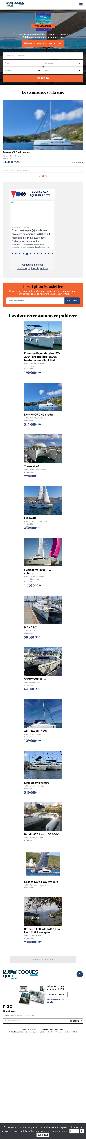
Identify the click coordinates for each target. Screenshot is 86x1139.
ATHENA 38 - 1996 (36, 731)
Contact (43, 1032)
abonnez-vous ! (57, 995)
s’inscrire (72, 301)
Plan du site (33, 1032)
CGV (11, 1032)
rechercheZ (43, 78)
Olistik (75, 1032)
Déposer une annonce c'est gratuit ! (43, 43)
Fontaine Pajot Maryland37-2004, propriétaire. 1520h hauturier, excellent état (42, 357)
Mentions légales (21, 1032)
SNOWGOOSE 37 (35, 679)
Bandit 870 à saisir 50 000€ (41, 834)
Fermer (74, 1131)
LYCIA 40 (30, 518)
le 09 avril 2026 (77, 163)
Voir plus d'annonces (43, 960)
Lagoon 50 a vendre (36, 782)
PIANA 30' (30, 627)
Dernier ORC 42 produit (16, 152)
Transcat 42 (31, 466)
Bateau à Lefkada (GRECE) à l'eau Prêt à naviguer (42, 930)
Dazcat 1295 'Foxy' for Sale (41, 881)
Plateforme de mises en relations (59, 1032)
